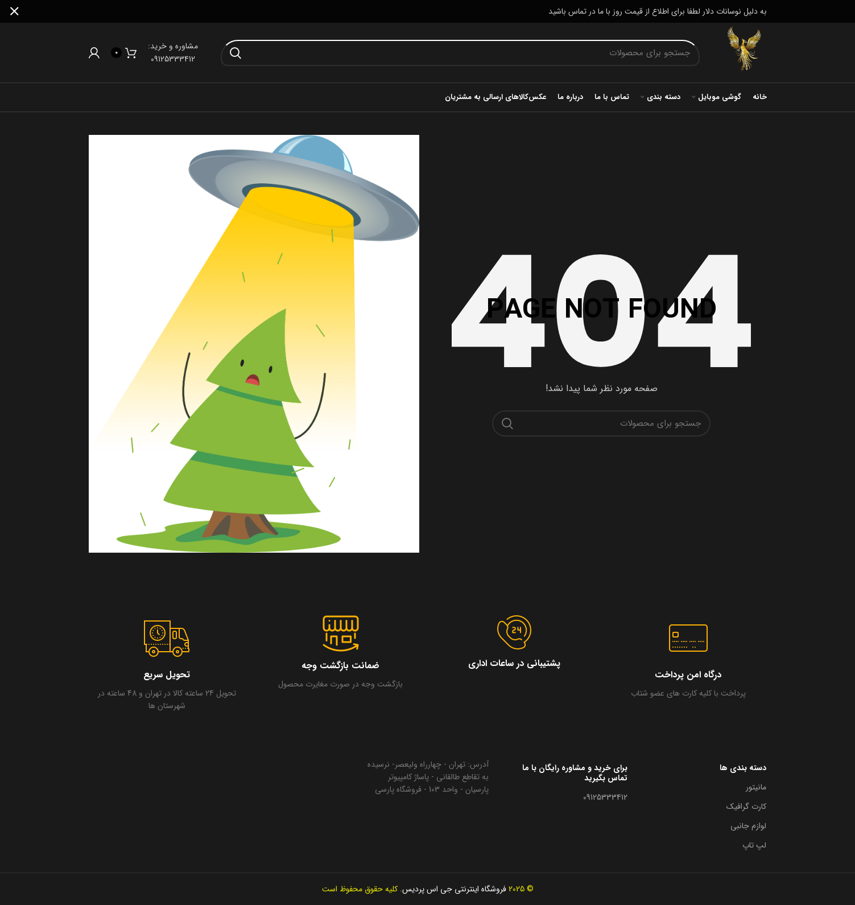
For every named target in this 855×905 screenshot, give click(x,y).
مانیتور (756, 787)
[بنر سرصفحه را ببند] (14, 11)
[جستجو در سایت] (460, 53)
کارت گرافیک (746, 806)
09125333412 (605, 797)
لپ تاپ (754, 845)
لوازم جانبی (748, 826)
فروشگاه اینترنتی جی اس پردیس (454, 889)
